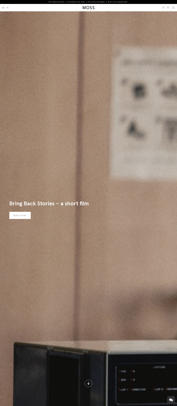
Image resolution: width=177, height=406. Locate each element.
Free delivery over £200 (76, 2)
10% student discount (56, 2)
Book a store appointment (117, 2)
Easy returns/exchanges (96, 2)
